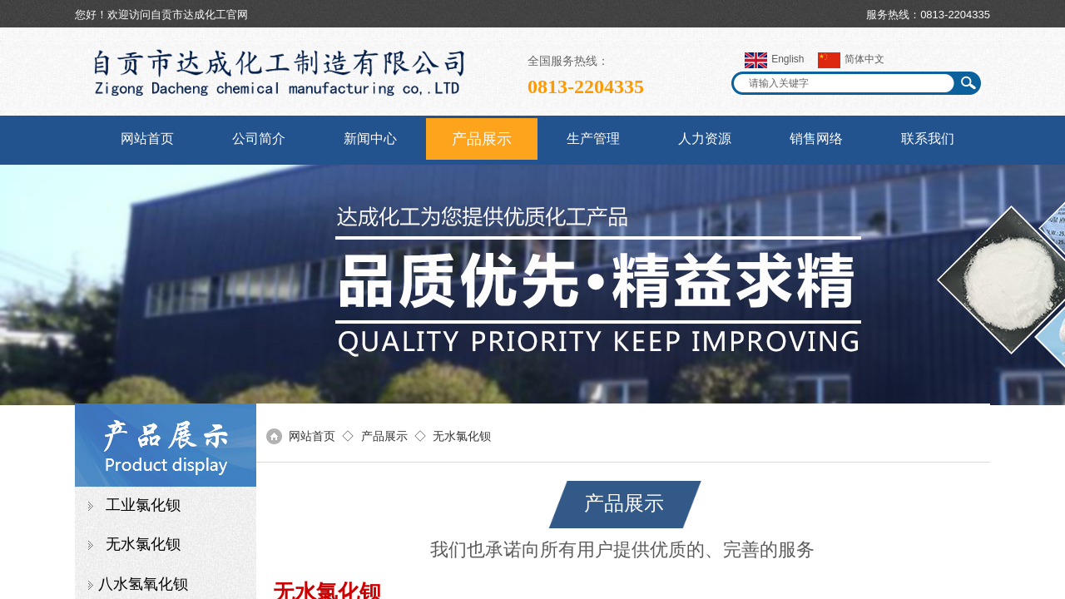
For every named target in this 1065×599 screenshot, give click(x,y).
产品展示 (482, 139)
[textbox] (845, 83)
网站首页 (147, 138)
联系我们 (927, 138)
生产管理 (593, 138)
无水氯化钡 (143, 544)
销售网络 (816, 138)
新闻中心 (370, 138)
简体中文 (851, 60)
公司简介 (258, 138)
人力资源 (704, 138)
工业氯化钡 (143, 505)
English (774, 60)
